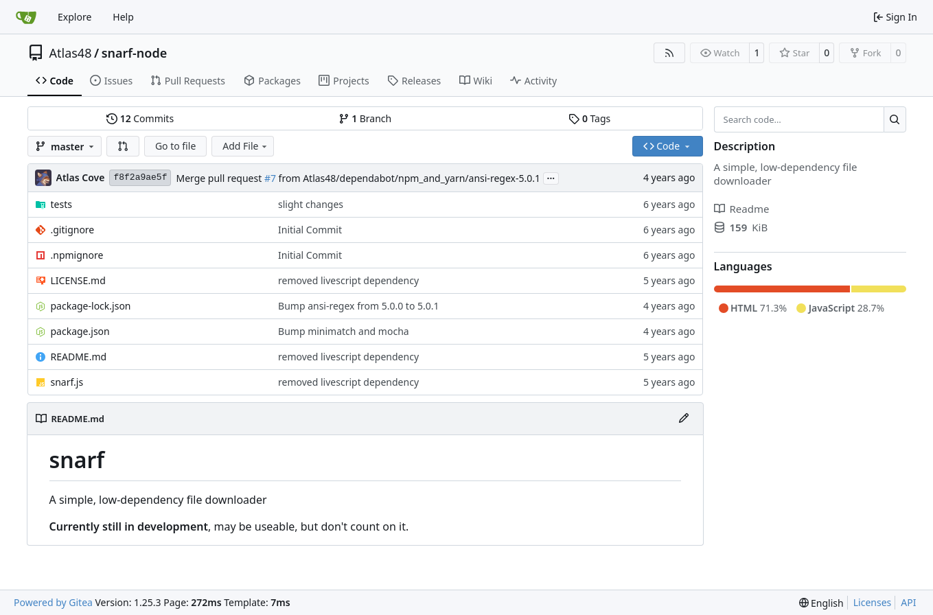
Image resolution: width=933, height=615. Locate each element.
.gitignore (73, 229)
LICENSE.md (78, 280)
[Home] (26, 17)
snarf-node (135, 53)
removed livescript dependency (348, 280)
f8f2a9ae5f (140, 177)
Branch (365, 118)
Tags (589, 118)
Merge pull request (220, 178)
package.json (80, 331)
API (908, 602)
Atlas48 (70, 53)
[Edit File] (684, 418)
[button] (122, 146)
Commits (140, 118)
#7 (270, 178)
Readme (742, 209)
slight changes (310, 204)
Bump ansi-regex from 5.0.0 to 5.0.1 (358, 305)
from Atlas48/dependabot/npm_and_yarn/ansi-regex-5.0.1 (408, 178)
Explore (74, 16)
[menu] (821, 603)
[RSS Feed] (669, 53)
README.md (79, 356)
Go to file (175, 145)
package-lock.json (91, 305)
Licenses (872, 602)
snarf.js (67, 381)
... (551, 177)
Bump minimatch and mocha (343, 331)
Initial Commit (310, 229)
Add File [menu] (245, 145)
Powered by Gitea (53, 602)
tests (61, 204)
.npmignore (77, 255)
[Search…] (895, 119)
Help (123, 16)
